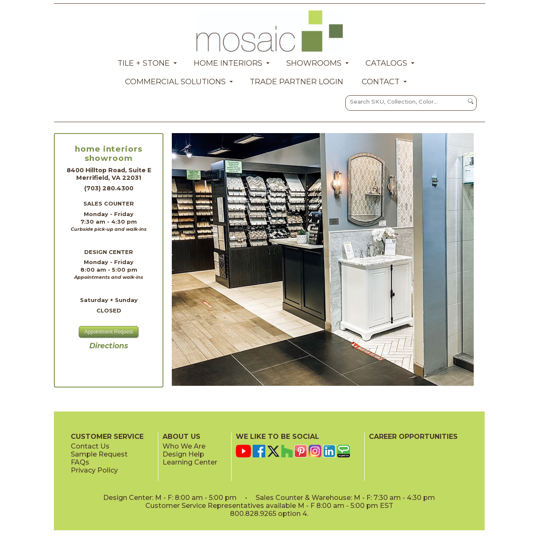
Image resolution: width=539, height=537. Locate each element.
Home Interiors (228, 63)
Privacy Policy (94, 470)
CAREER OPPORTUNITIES (413, 437)
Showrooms (314, 63)
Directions (108, 345)
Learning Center (190, 462)
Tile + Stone (143, 63)
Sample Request (99, 454)
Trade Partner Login (296, 81)
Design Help (183, 454)
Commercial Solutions (175, 81)
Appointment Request (108, 332)
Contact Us (90, 446)
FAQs (80, 462)
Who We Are (184, 446)
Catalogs (386, 63)
